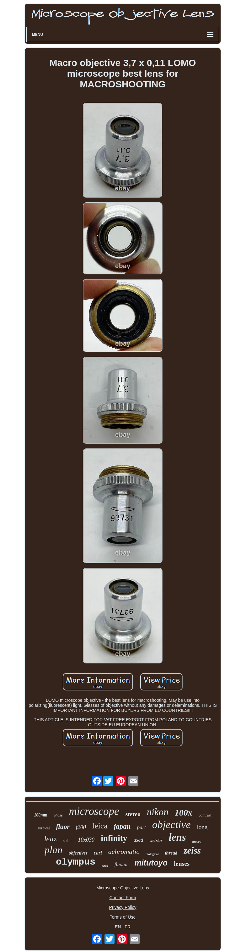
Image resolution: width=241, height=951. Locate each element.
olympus (75, 862)
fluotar (121, 864)
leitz (50, 839)
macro (196, 841)
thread (171, 852)
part (141, 827)
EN (118, 926)
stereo (133, 814)
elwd (105, 865)
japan (122, 826)
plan (53, 849)
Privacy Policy (122, 907)
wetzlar (155, 840)
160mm (40, 815)
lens (177, 837)
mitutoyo (151, 862)
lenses (182, 863)
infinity (114, 838)
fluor (62, 826)
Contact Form (123, 897)
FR (128, 926)
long (202, 827)
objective (171, 824)
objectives (78, 852)
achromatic (123, 851)
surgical (44, 828)
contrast (205, 815)
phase (58, 815)
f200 (81, 827)
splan (67, 840)
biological (152, 854)
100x (183, 812)
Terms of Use (123, 917)
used (138, 840)
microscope (94, 811)
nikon (158, 811)
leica (100, 825)
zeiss (192, 850)
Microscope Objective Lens (122, 887)
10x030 (86, 840)
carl (98, 852)
